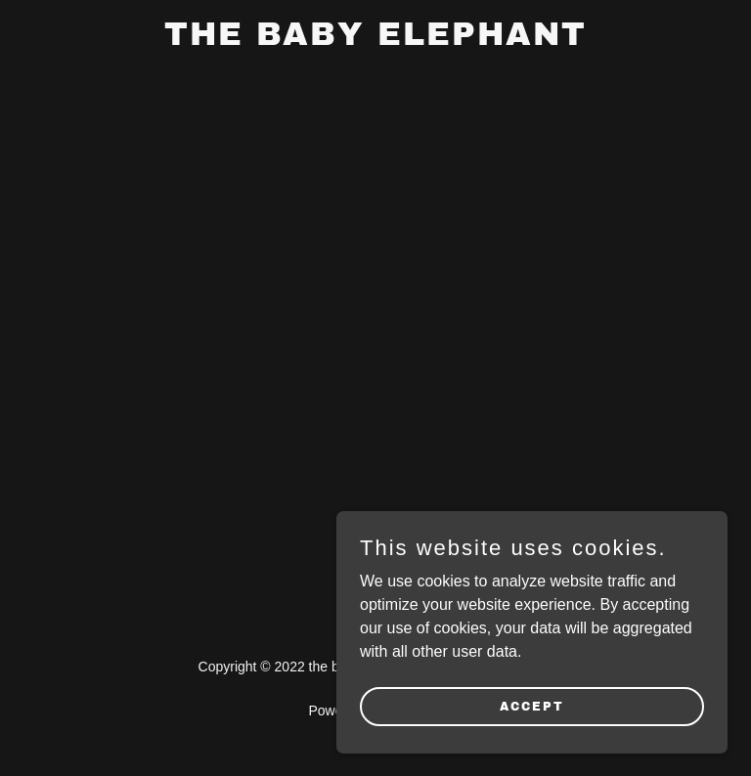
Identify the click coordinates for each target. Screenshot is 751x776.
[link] (375, 39)
